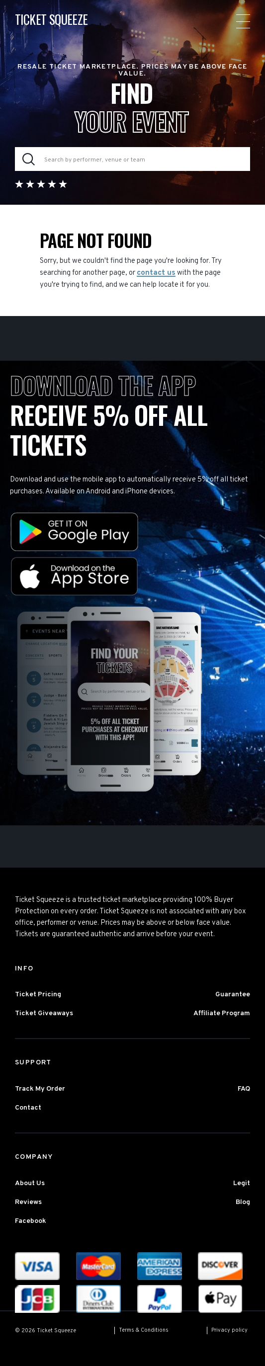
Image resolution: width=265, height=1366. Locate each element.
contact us (156, 273)
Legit (241, 1183)
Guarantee (232, 994)
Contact (28, 1108)
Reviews (28, 1202)
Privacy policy (229, 1330)
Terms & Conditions (144, 1330)
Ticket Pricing (38, 994)
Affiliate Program (221, 1013)
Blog (243, 1202)
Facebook (30, 1221)
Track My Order (40, 1089)
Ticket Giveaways (44, 1013)
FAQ (244, 1089)
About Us (30, 1183)
